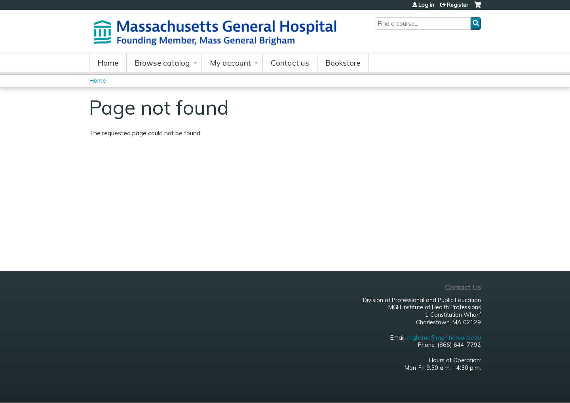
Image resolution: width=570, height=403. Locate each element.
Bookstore (342, 63)
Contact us (290, 63)
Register (457, 5)
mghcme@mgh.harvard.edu (444, 337)
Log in (426, 5)
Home (107, 63)
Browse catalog (162, 63)
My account (230, 63)
